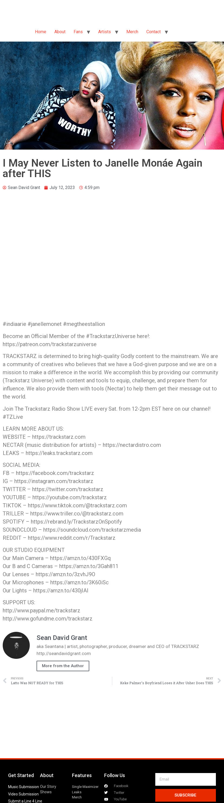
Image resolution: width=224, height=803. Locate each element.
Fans (78, 31)
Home (40, 31)
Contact (153, 31)
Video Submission (23, 794)
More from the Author (63, 665)
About (59, 31)
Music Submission (23, 787)
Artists (104, 31)
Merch (132, 31)
